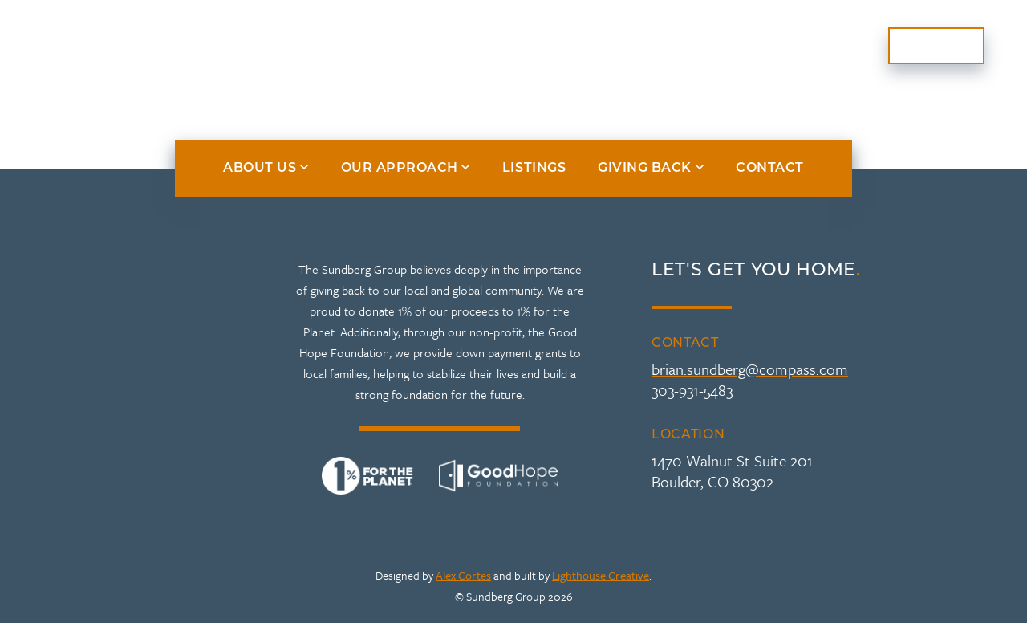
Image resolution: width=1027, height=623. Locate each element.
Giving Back (801, 45)
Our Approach (312, 45)
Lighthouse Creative (600, 575)
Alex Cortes (463, 575)
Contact (937, 45)
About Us (170, 45)
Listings (681, 45)
